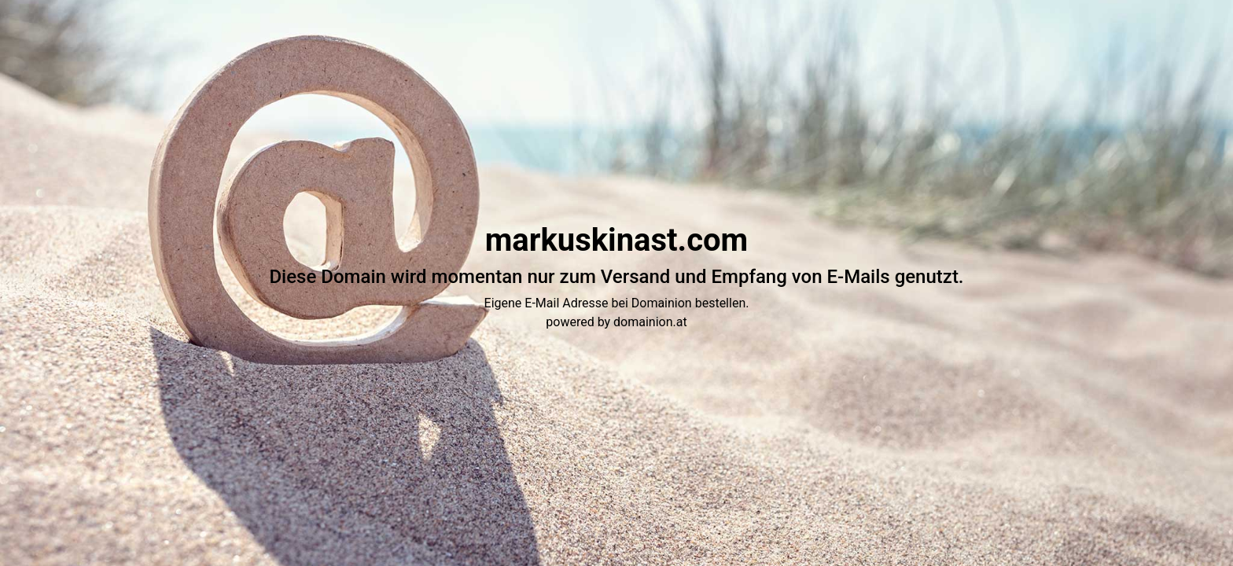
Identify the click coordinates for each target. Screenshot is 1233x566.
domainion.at (650, 321)
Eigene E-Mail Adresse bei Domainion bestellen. (616, 303)
